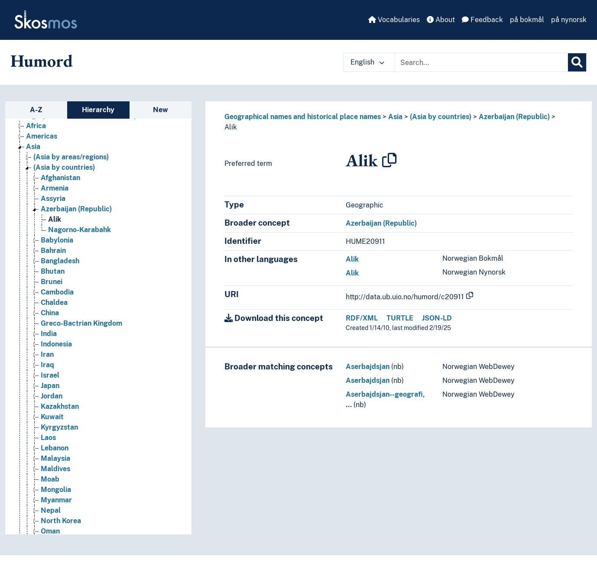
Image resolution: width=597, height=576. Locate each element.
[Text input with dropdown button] (481, 62)
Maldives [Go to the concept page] (55, 469)
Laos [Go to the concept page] (48, 438)
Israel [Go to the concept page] (50, 375)
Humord (41, 60)
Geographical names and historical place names (302, 117)
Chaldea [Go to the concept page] (54, 302)
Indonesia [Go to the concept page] (56, 344)
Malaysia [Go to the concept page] (55, 458)
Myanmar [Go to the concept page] (56, 500)
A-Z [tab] (36, 110)
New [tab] (160, 110)
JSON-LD (437, 318)
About (441, 20)
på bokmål (527, 20)
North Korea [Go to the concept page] (61, 521)
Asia (395, 117)
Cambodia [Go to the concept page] (57, 292)
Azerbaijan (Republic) (514, 117)
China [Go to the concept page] (50, 313)
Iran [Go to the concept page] (47, 354)
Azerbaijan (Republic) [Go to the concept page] (76, 209)
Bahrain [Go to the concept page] (53, 250)
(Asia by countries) (440, 117)
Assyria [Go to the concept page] (53, 198)
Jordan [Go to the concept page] (51, 396)
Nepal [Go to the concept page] (51, 510)
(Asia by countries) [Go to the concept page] (64, 167)
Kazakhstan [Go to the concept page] (60, 406)
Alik (230, 127)
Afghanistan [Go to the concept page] (60, 178)
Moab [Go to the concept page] (50, 479)
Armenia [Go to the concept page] (54, 188)
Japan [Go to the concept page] (50, 386)
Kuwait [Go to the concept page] (52, 417)
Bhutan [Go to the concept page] (53, 271)
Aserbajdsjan (367, 366)
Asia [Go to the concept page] (33, 146)
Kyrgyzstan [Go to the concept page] (59, 427)
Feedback (482, 20)
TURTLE (399, 318)
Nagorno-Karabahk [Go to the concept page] (79, 230)
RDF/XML (362, 318)
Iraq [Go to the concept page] (47, 365)
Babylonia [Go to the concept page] (57, 240)
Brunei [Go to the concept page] (51, 282)
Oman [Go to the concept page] (50, 531)
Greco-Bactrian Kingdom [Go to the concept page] (81, 323)
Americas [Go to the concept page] (41, 136)
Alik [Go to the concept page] (54, 219)
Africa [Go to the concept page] (36, 126)
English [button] (367, 62)
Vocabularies (394, 20)
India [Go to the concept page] (49, 334)
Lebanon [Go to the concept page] (54, 448)
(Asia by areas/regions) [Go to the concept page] (71, 157)
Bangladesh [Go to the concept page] (60, 261)
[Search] (577, 62)
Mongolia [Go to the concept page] (56, 489)
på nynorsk (569, 20)
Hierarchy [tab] (98, 110)
